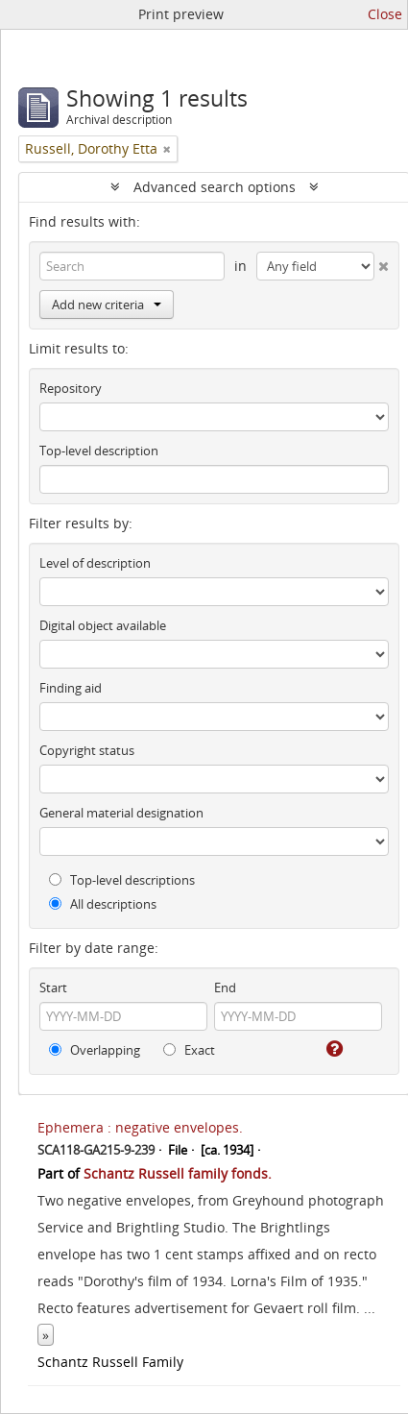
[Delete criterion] (381, 262)
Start (53, 987)
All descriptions (102, 904)
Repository (70, 388)
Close (385, 14)
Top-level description (98, 450)
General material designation (121, 812)
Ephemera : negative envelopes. (140, 1127)
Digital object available (102, 625)
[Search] (132, 266)
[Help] (333, 1049)
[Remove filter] (167, 148)
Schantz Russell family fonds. (178, 1173)
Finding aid (70, 687)
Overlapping (94, 1050)
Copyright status (86, 750)
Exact (189, 1050)
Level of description (95, 563)
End (225, 987)
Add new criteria (106, 304)
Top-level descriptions (122, 880)
